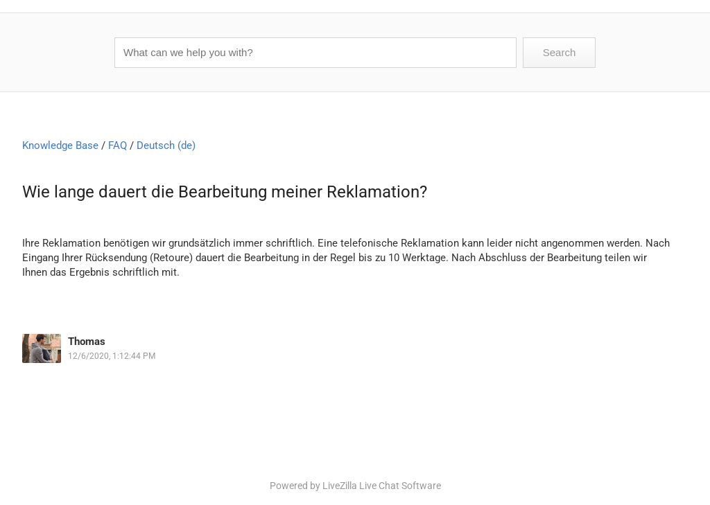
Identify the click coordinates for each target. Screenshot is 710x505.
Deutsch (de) (166, 145)
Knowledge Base (60, 145)
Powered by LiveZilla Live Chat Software (355, 485)
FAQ (117, 145)
